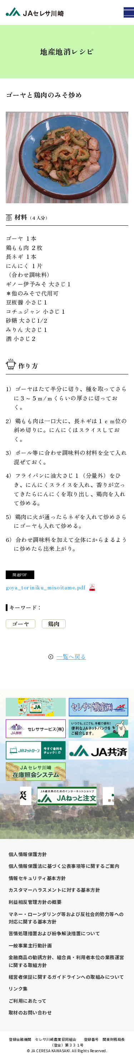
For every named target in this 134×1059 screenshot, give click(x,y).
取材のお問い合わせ (30, 1012)
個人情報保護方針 (28, 854)
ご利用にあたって (28, 1000)
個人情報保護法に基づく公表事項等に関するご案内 (64, 866)
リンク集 (18, 988)
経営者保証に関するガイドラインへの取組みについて (66, 976)
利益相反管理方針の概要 (35, 902)
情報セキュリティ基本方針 (37, 878)
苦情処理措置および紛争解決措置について (54, 933)
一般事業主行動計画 (30, 945)
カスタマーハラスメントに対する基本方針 (54, 889)
